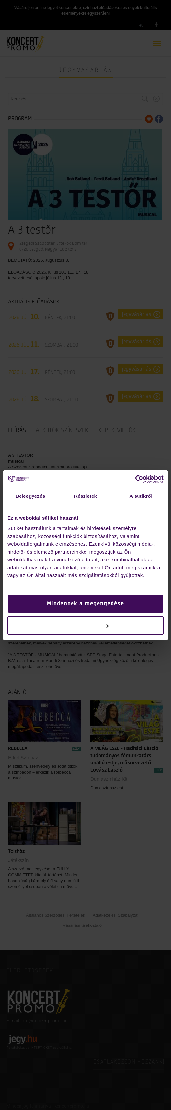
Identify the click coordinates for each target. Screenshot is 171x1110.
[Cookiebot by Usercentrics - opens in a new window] (135, 479)
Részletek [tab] (85, 496)
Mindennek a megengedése (85, 604)
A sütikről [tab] (140, 496)
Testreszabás (86, 626)
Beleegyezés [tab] (30, 496)
